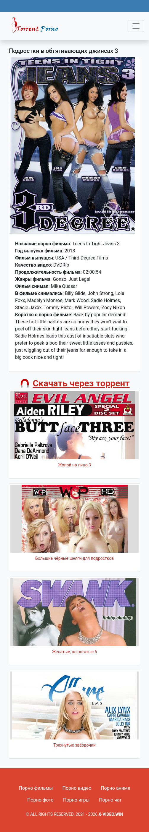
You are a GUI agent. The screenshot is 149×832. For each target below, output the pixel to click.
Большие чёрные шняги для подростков (74, 558)
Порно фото (40, 800)
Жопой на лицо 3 (74, 465)
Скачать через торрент (81, 383)
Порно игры (76, 800)
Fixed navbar (37, 27)
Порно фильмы (36, 788)
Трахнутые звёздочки (74, 745)
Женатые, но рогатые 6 (74, 651)
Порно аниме (115, 788)
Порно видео (77, 788)
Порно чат (110, 800)
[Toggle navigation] (136, 26)
